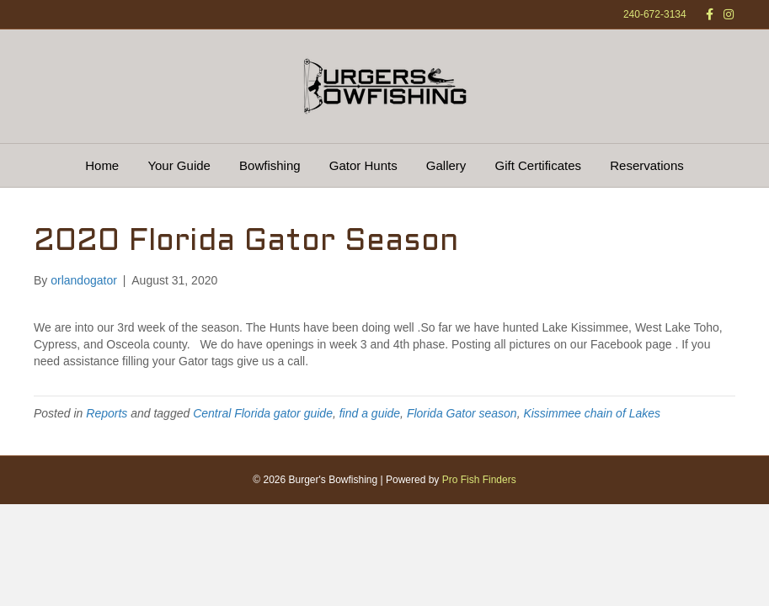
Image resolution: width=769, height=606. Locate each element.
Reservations (647, 165)
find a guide (369, 413)
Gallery (446, 165)
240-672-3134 (654, 14)
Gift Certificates (538, 165)
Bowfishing (270, 165)
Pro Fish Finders (479, 480)
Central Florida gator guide (263, 413)
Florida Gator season (462, 413)
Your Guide (179, 165)
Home (102, 165)
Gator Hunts (363, 165)
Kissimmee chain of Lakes (591, 413)
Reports (106, 413)
